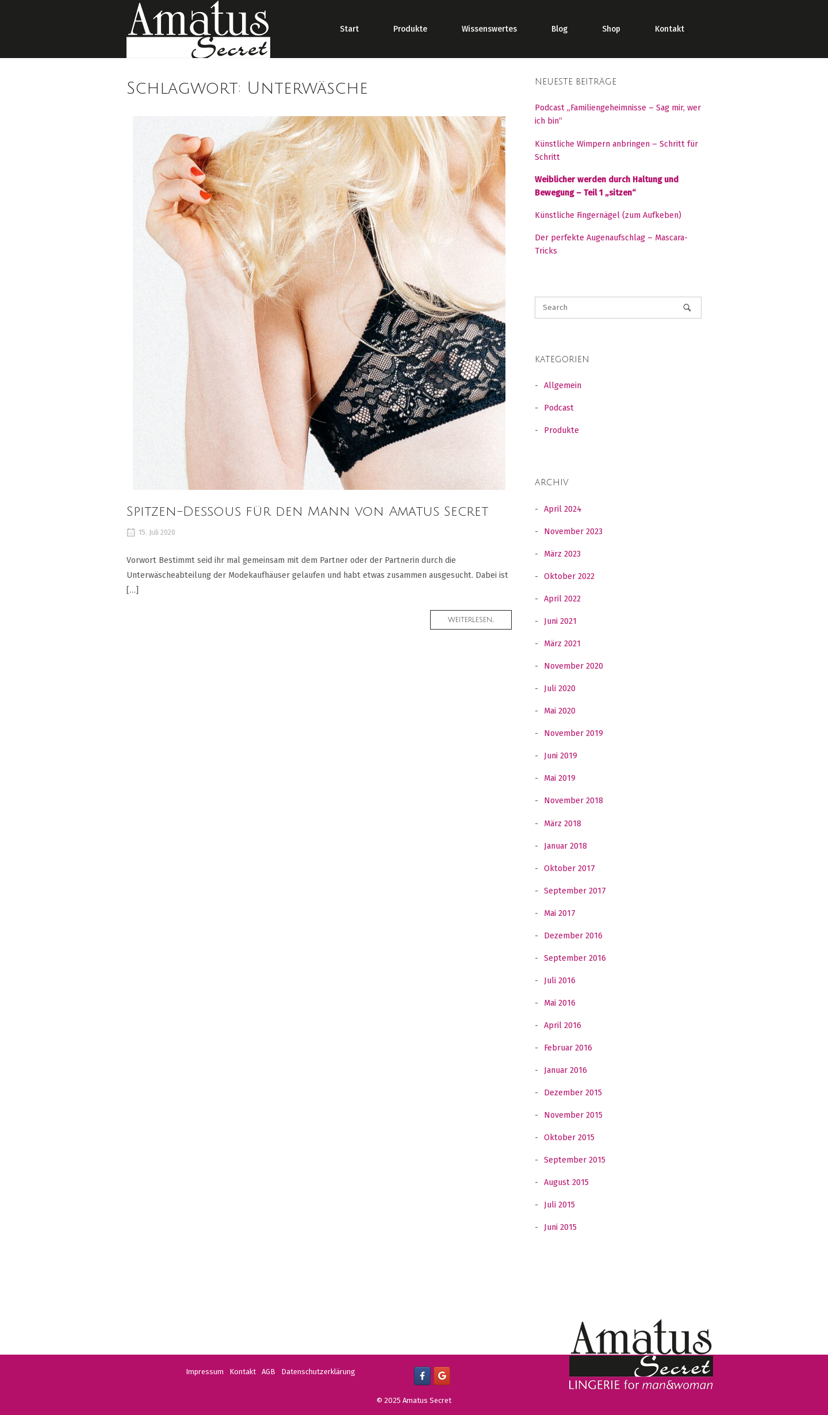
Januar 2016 (565, 1070)
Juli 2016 (560, 980)
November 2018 (573, 801)
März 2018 (562, 824)
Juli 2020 (560, 688)
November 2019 (573, 733)
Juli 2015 (559, 1205)
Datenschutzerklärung (318, 1371)
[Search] (687, 307)
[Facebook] (422, 1376)
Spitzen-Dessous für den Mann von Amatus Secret (307, 511)
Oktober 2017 (569, 868)
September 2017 (575, 891)
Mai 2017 (560, 913)
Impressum (205, 1371)
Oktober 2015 (569, 1137)
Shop (611, 29)
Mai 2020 (560, 711)
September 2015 (574, 1160)
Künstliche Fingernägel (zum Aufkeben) (608, 215)
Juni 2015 (560, 1227)
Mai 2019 (560, 778)
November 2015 (573, 1115)
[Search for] (618, 308)
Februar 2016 (568, 1048)
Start (349, 29)
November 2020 (573, 666)
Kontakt (669, 29)
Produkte (410, 29)
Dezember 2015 (573, 1093)
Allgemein (562, 385)
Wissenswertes (489, 29)
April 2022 (562, 599)
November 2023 (573, 531)
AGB (268, 1371)
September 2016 (575, 958)
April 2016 (562, 1025)
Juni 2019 (560, 756)
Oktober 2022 (569, 576)
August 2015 (566, 1182)
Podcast (559, 408)
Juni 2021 (560, 621)
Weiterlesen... (480, 622)
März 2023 (562, 554)
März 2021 (562, 644)
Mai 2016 (560, 1003)
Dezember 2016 (573, 936)
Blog (559, 29)
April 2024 (563, 509)
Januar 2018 (565, 846)
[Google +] (442, 1376)
